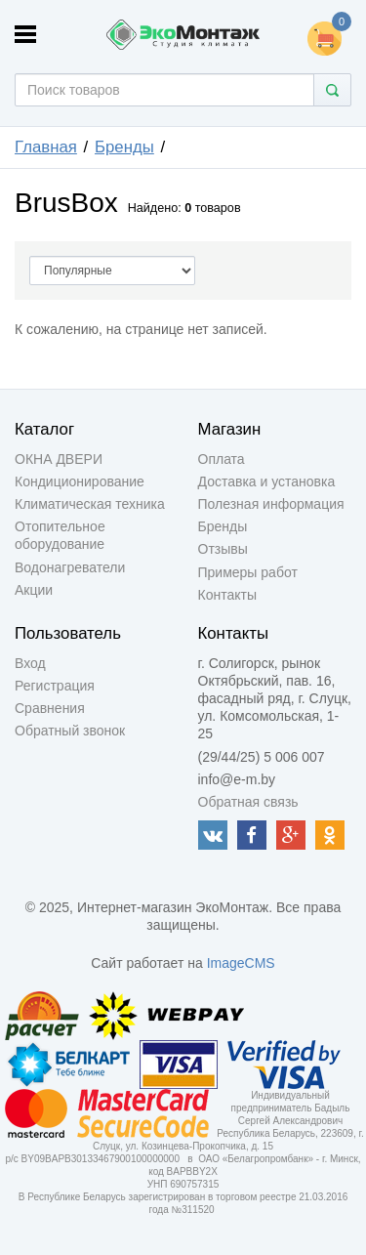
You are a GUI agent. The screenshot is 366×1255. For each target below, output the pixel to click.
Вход (30, 663)
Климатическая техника (90, 504)
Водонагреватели (70, 567)
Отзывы (223, 549)
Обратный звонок (70, 730)
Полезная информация (271, 504)
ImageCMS (241, 963)
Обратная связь (248, 802)
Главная (46, 147)
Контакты (227, 595)
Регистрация (55, 685)
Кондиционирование (79, 481)
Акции (34, 590)
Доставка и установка (267, 481)
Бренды (124, 147)
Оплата (221, 459)
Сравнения (50, 708)
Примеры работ (248, 572)
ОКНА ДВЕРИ (58, 459)
